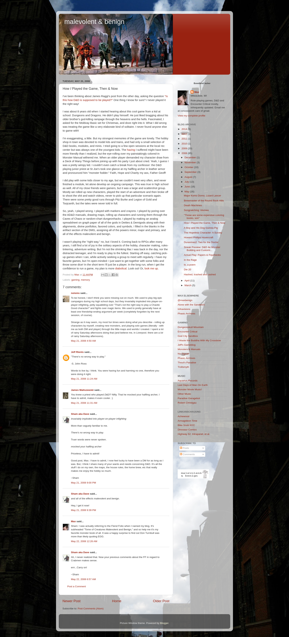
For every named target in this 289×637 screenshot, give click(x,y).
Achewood (183, 416)
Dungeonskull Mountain (191, 327)
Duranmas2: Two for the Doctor (201, 242)
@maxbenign (185, 300)
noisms (75, 293)
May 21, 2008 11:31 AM (84, 403)
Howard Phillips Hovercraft (198, 237)
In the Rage (190, 260)
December (190, 157)
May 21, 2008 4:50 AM (83, 340)
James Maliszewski (82, 390)
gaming (75, 279)
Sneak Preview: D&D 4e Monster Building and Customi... (202, 249)
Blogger (164, 623)
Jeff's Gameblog (187, 344)
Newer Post (71, 601)
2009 (185, 148)
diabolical (121, 268)
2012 (185, 133)
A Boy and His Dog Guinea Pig (201, 227)
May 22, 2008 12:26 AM (84, 541)
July (187, 181)
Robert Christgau (187, 402)
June (187, 186)
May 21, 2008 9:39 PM (83, 510)
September (190, 172)
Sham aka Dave (80, 414)
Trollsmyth (183, 367)
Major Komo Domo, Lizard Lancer (202, 195)
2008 (185, 153)
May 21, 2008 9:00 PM (83, 482)
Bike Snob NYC (186, 425)
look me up (151, 268)
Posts (184, 448)
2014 (185, 129)
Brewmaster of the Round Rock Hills (204, 200)
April (187, 280)
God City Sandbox (188, 336)
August (188, 177)
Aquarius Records (187, 380)
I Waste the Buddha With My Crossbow (199, 340)
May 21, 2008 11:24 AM (84, 378)
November (190, 162)
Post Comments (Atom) (91, 608)
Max (73, 521)
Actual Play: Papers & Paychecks (202, 255)
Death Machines (193, 205)
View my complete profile (191, 115)
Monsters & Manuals (189, 349)
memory (85, 279)
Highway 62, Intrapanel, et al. (194, 434)
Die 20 (187, 269)
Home (116, 601)
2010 (185, 143)
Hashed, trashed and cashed (200, 274)
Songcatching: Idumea (196, 210)
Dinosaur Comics (187, 429)
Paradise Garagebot (189, 398)
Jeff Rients (77, 352)
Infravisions (184, 309)
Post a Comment (76, 586)
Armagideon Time (187, 420)
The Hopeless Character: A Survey (203, 232)
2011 (185, 138)
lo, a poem (190, 264)
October (189, 167)
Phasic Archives (186, 313)
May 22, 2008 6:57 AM (83, 579)
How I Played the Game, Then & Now (204, 222)
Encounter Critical (187, 331)
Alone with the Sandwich (191, 304)
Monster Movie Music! (190, 389)
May (187, 191)
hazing (131, 149)
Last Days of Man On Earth (193, 385)
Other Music (184, 393)
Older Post (161, 601)
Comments (187, 454)
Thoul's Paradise (187, 362)
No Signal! (183, 353)
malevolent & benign (94, 21)
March (188, 285)
